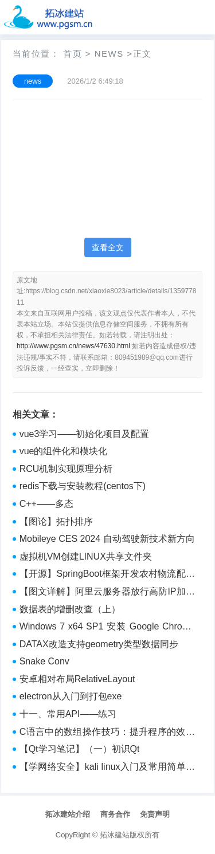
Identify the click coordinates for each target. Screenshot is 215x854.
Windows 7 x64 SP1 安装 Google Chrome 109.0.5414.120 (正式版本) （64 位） (107, 627)
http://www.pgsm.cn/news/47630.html (73, 346)
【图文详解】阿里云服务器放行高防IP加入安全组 (107, 593)
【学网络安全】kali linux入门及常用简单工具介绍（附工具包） (107, 768)
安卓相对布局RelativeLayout (77, 679)
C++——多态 (46, 504)
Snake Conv (44, 661)
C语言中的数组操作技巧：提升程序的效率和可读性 (107, 733)
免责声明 (155, 814)
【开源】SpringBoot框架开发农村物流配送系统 (107, 575)
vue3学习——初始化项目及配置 (84, 434)
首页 (72, 53)
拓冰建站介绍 (67, 814)
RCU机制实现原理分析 (66, 469)
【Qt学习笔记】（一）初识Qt (79, 749)
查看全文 (108, 247)
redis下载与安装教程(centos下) (82, 486)
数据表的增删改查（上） (69, 609)
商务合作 (115, 814)
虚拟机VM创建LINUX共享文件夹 (85, 556)
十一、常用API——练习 (68, 714)
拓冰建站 (115, 835)
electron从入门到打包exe (70, 696)
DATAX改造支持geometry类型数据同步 (99, 644)
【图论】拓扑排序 (56, 521)
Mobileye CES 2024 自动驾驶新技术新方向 (107, 539)
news (109, 53)
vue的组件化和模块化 (63, 451)
